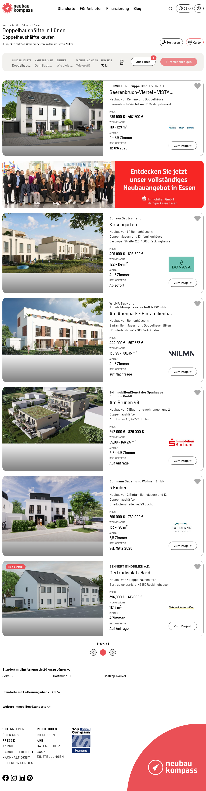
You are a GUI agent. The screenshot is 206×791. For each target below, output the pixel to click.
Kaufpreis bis (44, 60)
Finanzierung (117, 8)
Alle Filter (146, 61)
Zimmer (61, 60)
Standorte (66, 8)
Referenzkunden (17, 763)
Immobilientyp (22, 60)
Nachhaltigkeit (16, 757)
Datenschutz (48, 746)
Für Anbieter (91, 8)
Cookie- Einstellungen (50, 754)
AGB (40, 740)
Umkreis (106, 60)
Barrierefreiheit (18, 751)
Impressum (46, 735)
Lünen (36, 25)
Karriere (10, 746)
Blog (137, 8)
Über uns (10, 735)
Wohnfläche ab (87, 60)
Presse (8, 740)
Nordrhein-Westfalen (15, 25)
